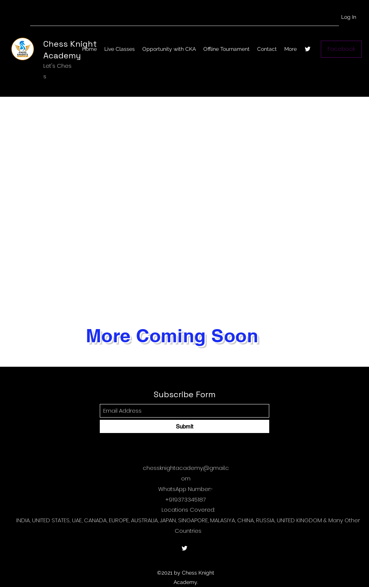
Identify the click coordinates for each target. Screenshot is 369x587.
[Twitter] (307, 49)
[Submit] (184, 426)
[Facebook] (341, 49)
